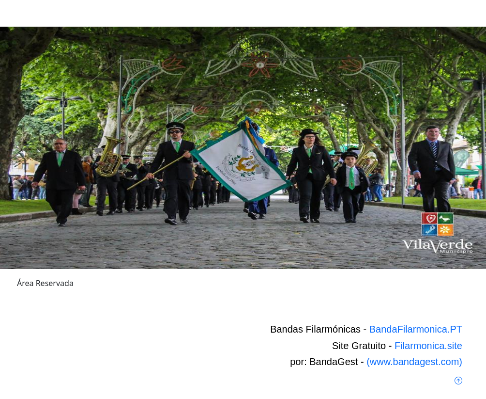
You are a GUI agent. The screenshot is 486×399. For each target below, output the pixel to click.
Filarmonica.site (428, 345)
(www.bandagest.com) (414, 361)
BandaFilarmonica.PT (415, 329)
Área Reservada (45, 283)
